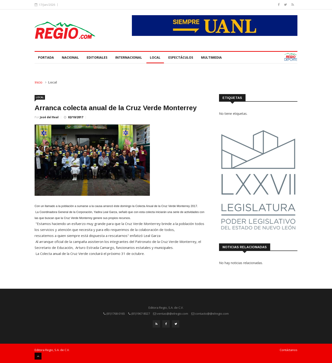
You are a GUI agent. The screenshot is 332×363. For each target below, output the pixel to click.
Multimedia (211, 57)
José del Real (49, 117)
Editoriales (97, 57)
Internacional (128, 57)
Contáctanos (288, 350)
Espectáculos (180, 57)
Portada (46, 57)
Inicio (38, 82)
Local (155, 57)
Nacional (70, 57)
